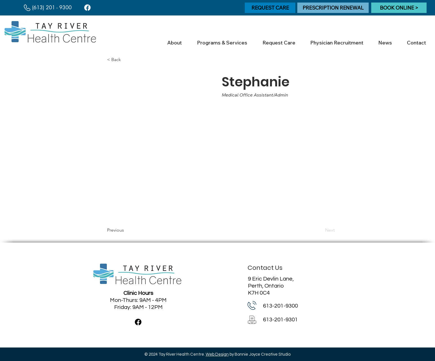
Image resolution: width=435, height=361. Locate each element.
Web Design (217, 354)
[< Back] (125, 59)
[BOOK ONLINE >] (399, 8)
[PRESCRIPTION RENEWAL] (333, 8)
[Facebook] (87, 7)
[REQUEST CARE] (270, 8)
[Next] (321, 230)
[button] (174, 43)
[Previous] (125, 230)
